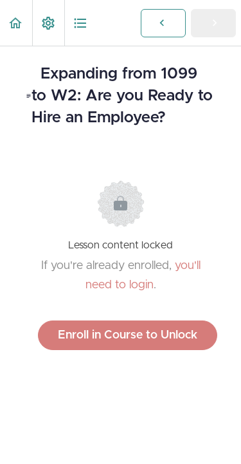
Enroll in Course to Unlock (127, 335)
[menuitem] (48, 23)
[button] (16, 23)
